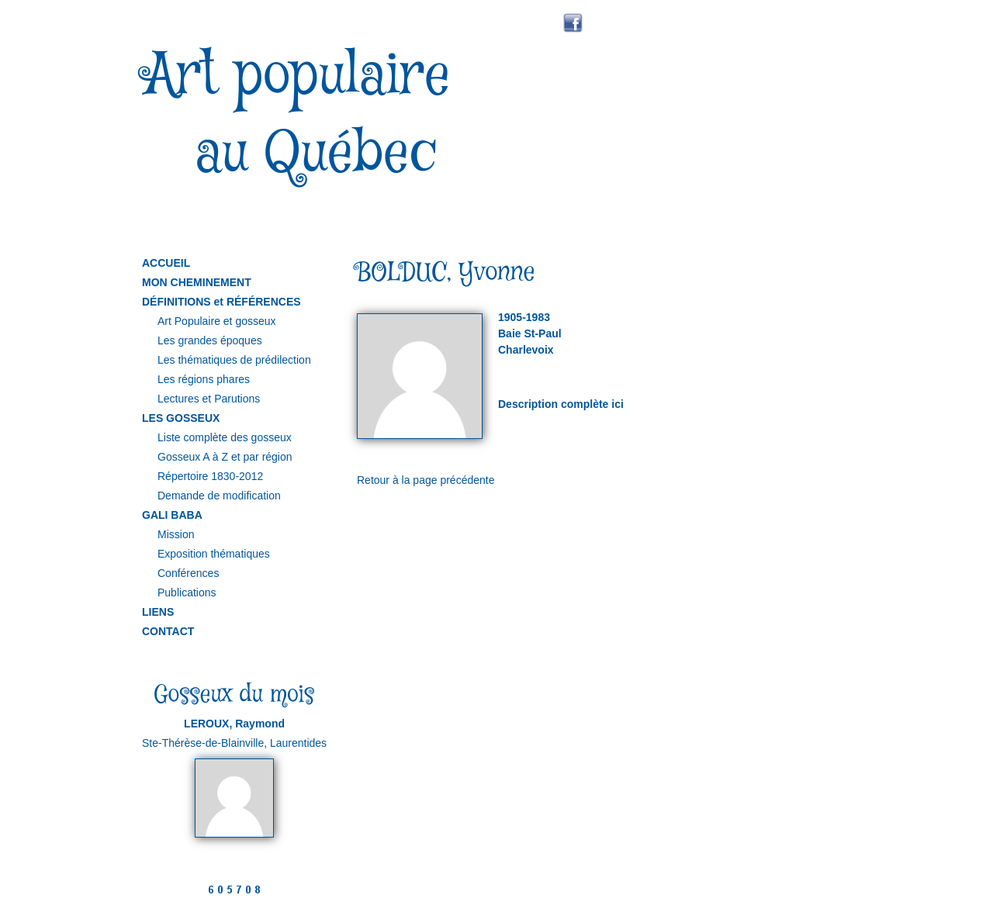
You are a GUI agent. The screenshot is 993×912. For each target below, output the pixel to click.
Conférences (188, 573)
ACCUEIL (166, 263)
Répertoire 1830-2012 (210, 476)
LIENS (158, 612)
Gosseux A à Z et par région (224, 457)
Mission (175, 534)
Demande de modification (219, 495)
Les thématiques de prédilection (234, 360)
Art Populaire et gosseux (216, 321)
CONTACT (168, 631)
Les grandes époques (209, 340)
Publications (186, 592)
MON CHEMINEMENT (196, 282)
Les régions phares (203, 379)
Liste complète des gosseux (224, 437)
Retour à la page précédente (425, 480)
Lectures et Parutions (208, 398)
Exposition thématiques (213, 554)
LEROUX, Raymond (234, 723)
